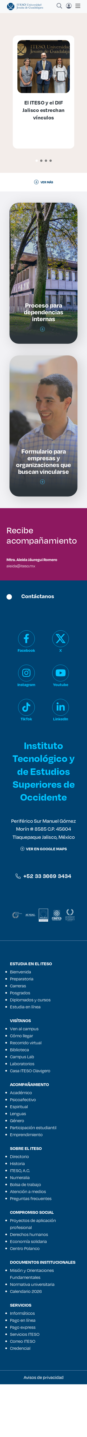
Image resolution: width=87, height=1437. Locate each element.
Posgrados (20, 1045)
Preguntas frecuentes (31, 1251)
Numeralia (20, 1230)
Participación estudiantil (33, 1180)
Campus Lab (22, 1109)
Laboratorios (22, 1116)
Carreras (18, 1038)
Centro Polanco (25, 1301)
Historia (17, 1216)
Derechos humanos (29, 1287)
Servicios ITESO (24, 1387)
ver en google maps (43, 901)
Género (17, 1173)
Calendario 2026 (26, 1344)
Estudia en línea (25, 1059)
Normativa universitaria (32, 1337)
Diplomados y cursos (30, 1052)
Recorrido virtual (26, 1095)
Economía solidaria (28, 1294)
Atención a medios (28, 1244)
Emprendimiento (26, 1187)
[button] (36, 161)
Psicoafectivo (23, 1152)
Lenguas (18, 1166)
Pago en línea (22, 1373)
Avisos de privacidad (44, 1430)
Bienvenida (20, 1024)
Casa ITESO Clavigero (30, 1123)
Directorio (19, 1209)
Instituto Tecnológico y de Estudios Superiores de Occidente (44, 824)
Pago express (22, 1380)
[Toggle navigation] (76, 6)
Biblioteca (19, 1102)
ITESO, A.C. (20, 1223)
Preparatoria (21, 1031)
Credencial (20, 1401)
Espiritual (19, 1159)
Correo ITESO (22, 1394)
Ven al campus (24, 1081)
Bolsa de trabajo (25, 1237)
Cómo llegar (21, 1088)
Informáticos (22, 1366)
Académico (21, 1145)
